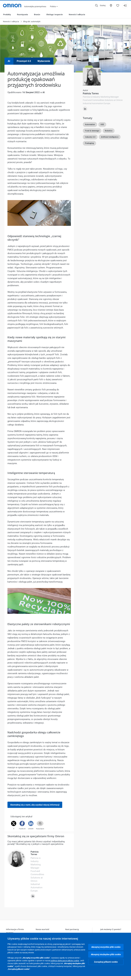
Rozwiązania (22, 14)
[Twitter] (13, 823)
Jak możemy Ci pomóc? (110, 929)
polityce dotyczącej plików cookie (65, 960)
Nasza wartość (42, 929)
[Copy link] (40, 823)
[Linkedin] (31, 823)
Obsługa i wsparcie (54, 14)
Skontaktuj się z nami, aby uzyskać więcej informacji (35, 805)
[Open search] (100, 5)
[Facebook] (22, 823)
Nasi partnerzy (72, 929)
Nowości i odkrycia (77, 14)
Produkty (7, 14)
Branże (37, 14)
